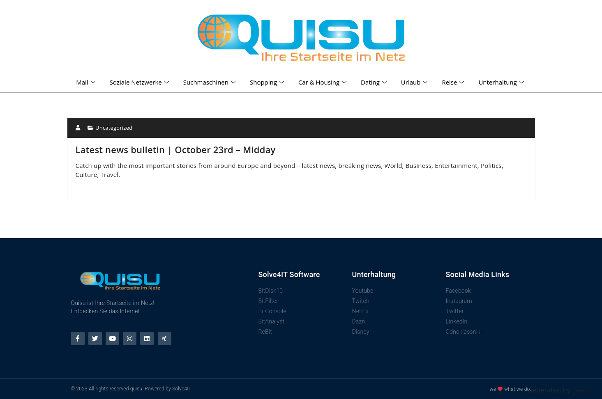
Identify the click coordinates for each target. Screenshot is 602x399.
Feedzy (583, 389)
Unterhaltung (502, 82)
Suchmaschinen (210, 82)
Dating (375, 82)
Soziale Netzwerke (140, 82)
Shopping (268, 82)
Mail (86, 82)
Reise (454, 82)
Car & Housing (323, 82)
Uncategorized (113, 127)
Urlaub (415, 82)
